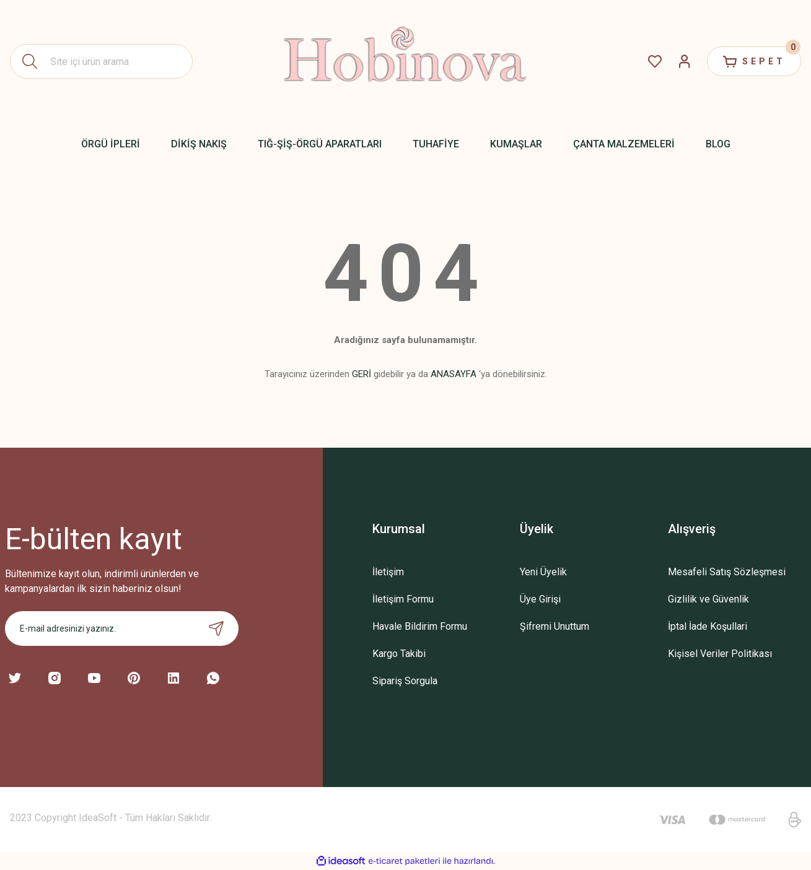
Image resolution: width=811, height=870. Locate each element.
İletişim (388, 572)
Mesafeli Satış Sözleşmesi (727, 572)
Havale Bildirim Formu (419, 626)
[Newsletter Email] (122, 628)
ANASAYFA (453, 374)
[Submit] (216, 628)
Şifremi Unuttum (554, 626)
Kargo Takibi (399, 653)
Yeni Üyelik (543, 572)
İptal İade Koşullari (707, 626)
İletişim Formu (403, 599)
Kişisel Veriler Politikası (720, 653)
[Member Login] (684, 61)
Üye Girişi (540, 599)
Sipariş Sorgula (404, 681)
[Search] (101, 61)
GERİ (361, 374)
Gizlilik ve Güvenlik (708, 599)
